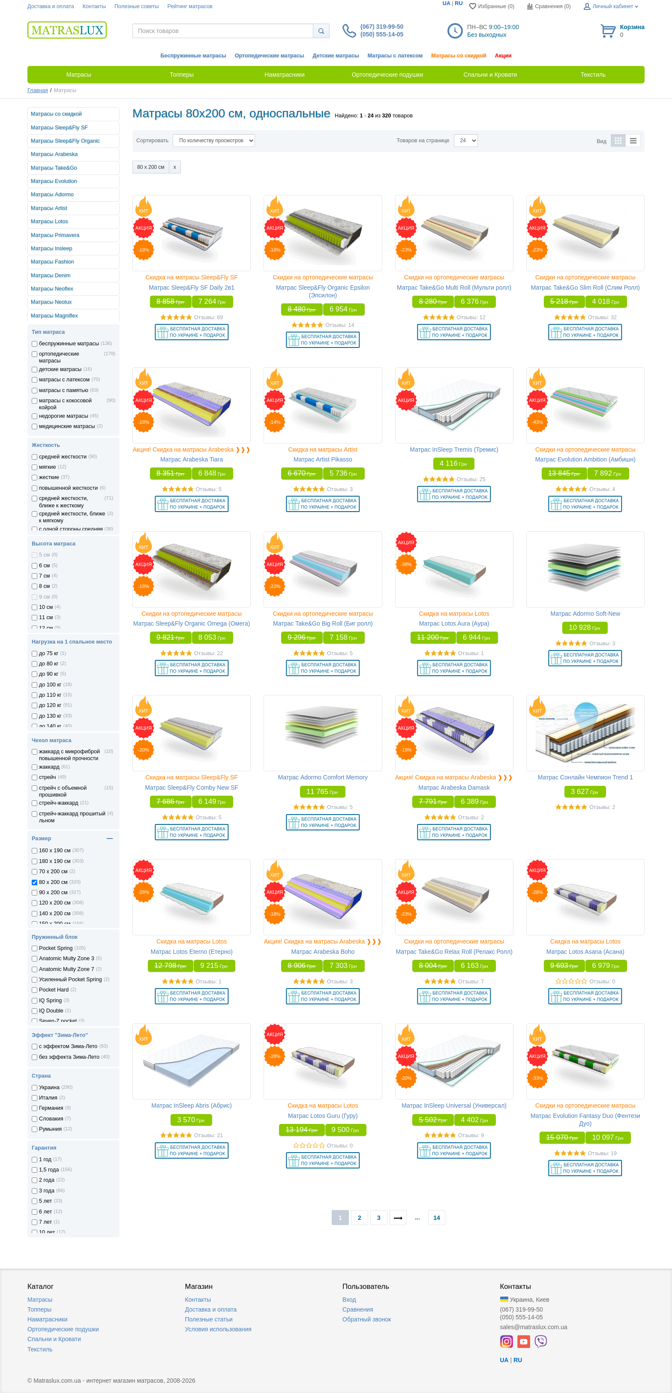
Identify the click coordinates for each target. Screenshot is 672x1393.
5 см (44, 555)
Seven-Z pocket (58, 1021)
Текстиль (40, 1349)
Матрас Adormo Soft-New (586, 613)
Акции (503, 56)
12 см (46, 628)
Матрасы (39, 1299)
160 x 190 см (55, 851)
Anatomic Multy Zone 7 (66, 969)
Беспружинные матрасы (193, 56)
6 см (44, 566)
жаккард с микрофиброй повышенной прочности (69, 755)
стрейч (47, 777)
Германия (51, 1108)
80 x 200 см (53, 882)
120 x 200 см (55, 903)
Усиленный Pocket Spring (70, 980)
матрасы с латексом (64, 380)
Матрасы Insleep (51, 249)
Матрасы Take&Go (54, 168)
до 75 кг (48, 653)
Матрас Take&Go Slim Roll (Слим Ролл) (585, 287)
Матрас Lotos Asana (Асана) (585, 951)
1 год (45, 1159)
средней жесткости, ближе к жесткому (63, 501)
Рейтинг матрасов (190, 6)
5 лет (45, 1201)
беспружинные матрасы (69, 344)
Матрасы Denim (50, 276)
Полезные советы (136, 6)
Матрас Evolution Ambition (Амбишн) (585, 459)
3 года (46, 1191)
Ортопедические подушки (63, 1329)
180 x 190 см (55, 861)
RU (458, 3)
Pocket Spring (55, 948)
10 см (46, 607)
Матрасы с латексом (395, 56)
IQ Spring (50, 1001)
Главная (37, 90)
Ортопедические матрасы (269, 56)
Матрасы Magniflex (54, 316)
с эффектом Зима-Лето (68, 1046)
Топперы (39, 1309)
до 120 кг (50, 705)
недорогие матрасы (63, 416)
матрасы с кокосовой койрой (65, 404)
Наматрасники (47, 1319)
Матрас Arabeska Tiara (191, 459)
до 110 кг (50, 695)
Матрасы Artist (49, 208)
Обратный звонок (366, 1319)
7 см (44, 576)
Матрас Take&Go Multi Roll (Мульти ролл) (454, 287)
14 (436, 1217)
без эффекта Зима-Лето (69, 1057)
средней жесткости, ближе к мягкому (72, 517)
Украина (49, 1087)
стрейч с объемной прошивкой (63, 791)
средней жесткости (63, 457)
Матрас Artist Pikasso (323, 459)
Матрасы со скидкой (458, 56)
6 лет (45, 1212)
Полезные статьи (209, 1319)
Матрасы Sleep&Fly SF (59, 128)
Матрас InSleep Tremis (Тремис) (454, 449)
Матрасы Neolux (51, 302)
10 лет (47, 1232)
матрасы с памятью (63, 390)
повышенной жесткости (68, 488)
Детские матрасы (336, 56)
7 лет (45, 1222)
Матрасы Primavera (55, 235)
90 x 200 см (53, 893)
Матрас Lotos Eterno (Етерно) (191, 951)
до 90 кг (48, 674)
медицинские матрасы (67, 426)
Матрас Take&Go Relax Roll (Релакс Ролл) (454, 951)
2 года (46, 1180)
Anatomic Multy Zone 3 (66, 959)
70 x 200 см (53, 872)
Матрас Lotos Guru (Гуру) (323, 1115)
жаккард (49, 767)
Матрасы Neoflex (52, 289)
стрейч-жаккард (58, 803)
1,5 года (49, 1170)
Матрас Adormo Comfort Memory (323, 777)
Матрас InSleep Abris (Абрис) (191, 1105)
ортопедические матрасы (59, 357)
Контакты (94, 6)
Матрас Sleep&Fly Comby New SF (191, 787)
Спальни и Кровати (54, 1339)
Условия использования (218, 1329)
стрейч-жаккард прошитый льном (72, 817)
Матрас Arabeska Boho (322, 951)
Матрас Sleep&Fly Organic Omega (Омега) (191, 623)
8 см (44, 586)
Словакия (51, 1119)
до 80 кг (48, 664)
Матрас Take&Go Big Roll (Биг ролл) (323, 623)
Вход (349, 1299)
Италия (48, 1098)
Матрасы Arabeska (54, 154)
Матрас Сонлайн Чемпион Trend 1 (585, 777)
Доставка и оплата (50, 6)
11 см (46, 617)
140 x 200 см (55, 914)
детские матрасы (60, 369)
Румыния (50, 1129)
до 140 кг (50, 726)
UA (446, 3)
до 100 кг (50, 685)
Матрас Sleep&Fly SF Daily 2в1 (191, 287)
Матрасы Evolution (54, 181)
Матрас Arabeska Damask (454, 787)
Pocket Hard (54, 990)
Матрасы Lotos (49, 222)
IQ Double (51, 1011)
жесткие (49, 477)
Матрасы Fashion (52, 262)
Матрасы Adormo (52, 195)
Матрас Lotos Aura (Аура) (454, 623)
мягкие (47, 467)
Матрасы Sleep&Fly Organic (65, 141)
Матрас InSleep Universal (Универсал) (454, 1105)
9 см (44, 597)
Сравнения (357, 1309)
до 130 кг (50, 716)
